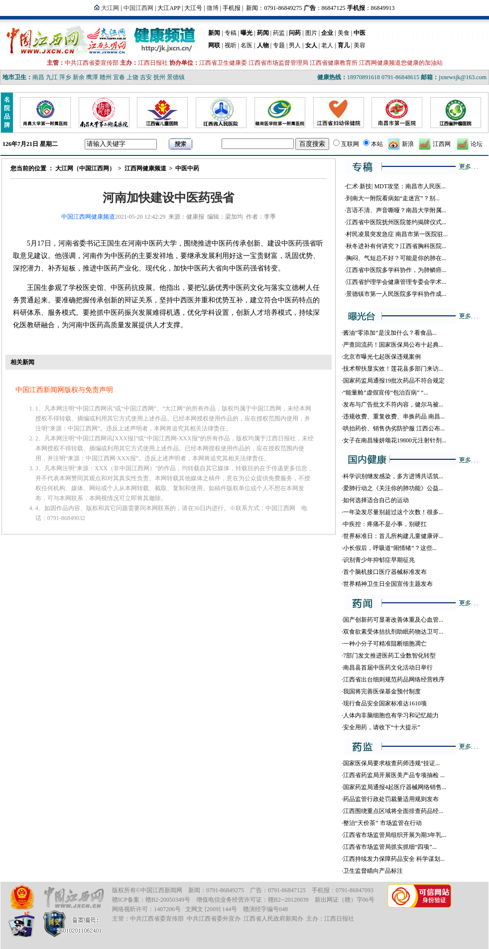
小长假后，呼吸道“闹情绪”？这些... (390, 547)
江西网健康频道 (145, 168)
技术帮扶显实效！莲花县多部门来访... (393, 368)
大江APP (168, 7)
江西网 (442, 143)
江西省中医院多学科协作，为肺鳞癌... (396, 270)
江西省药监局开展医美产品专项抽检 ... (394, 775)
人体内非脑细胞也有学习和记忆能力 (391, 715)
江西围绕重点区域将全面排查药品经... (393, 811)
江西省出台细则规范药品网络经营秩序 (394, 679)
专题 (279, 45)
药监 (279, 32)
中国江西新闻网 (161, 890)
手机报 (232, 7)
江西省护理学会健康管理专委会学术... (396, 281)
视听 (231, 45)
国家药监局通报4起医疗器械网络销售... (394, 787)
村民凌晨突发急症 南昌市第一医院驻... (397, 234)
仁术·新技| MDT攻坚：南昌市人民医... (396, 186)
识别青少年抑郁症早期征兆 (379, 559)
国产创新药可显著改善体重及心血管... (393, 619)
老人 (327, 45)
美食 (344, 32)
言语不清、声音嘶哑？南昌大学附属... (396, 210)
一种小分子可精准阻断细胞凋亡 (385, 643)
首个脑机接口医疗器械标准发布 (385, 571)
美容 (360, 45)
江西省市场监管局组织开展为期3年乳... (394, 834)
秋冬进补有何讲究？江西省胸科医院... (396, 246)
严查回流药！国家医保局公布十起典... (393, 344)
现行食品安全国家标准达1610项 (385, 703)
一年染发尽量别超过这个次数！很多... (393, 512)
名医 (246, 45)
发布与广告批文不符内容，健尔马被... (393, 404)
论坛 (477, 143)
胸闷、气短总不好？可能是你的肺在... (396, 258)
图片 (311, 32)
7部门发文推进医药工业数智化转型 (389, 655)
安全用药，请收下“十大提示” (381, 727)
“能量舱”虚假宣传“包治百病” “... (385, 392)
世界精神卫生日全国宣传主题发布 (388, 583)
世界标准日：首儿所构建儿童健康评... (393, 536)
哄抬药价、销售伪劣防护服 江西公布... (394, 428)
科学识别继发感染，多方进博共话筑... (393, 476)
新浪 (408, 143)
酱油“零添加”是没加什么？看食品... (390, 332)
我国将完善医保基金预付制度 (382, 691)
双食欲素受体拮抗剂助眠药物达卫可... (393, 631)
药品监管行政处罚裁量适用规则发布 (391, 799)
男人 (295, 45)
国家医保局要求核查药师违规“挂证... (391, 763)
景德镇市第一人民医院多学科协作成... (396, 293)
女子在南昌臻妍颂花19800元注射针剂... (394, 440)
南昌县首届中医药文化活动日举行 (388, 667)
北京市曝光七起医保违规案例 (382, 356)
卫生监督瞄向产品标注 (373, 870)
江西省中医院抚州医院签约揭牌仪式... (396, 222)
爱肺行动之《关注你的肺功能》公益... (393, 488)
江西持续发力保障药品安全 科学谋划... (394, 858)
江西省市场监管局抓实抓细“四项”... (390, 846)
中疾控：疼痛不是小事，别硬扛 (385, 524)
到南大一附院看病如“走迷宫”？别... (393, 198)
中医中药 (187, 168)
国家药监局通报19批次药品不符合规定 (394, 380)
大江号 (193, 7)
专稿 (231, 32)
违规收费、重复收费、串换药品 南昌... (394, 416)
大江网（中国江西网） (85, 168)
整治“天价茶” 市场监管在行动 (382, 822)
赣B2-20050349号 (167, 899)
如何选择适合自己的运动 (376, 500)
